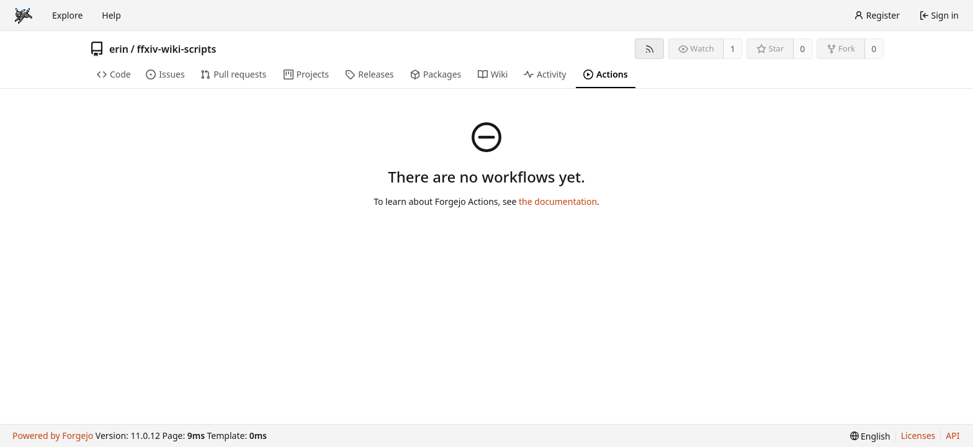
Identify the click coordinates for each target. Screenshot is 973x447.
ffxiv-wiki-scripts (176, 49)
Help (111, 15)
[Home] (23, 15)
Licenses (918, 435)
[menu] (870, 436)
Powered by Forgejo (52, 435)
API (952, 435)
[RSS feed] (649, 48)
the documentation (558, 201)
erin (118, 49)
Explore (67, 15)
